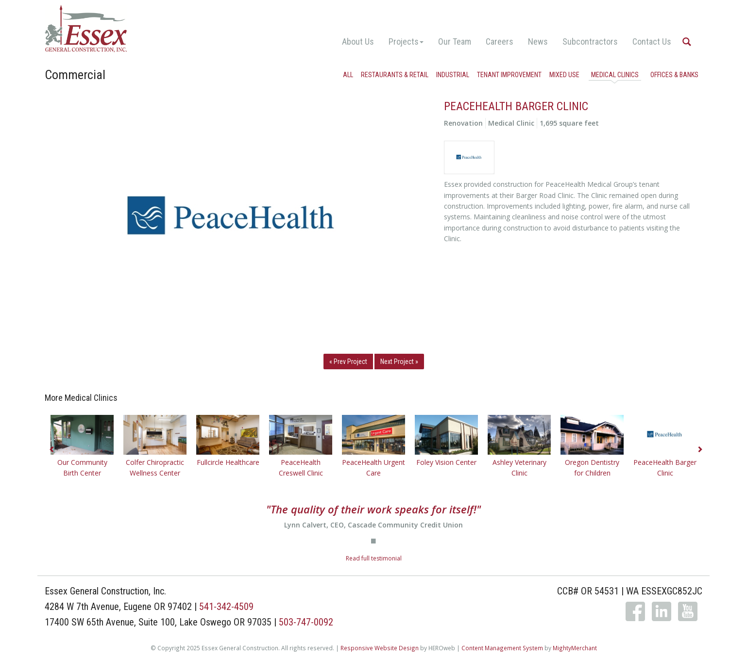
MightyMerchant (575, 648)
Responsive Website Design (379, 648)
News (538, 41)
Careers (499, 41)
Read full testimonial (374, 558)
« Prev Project (348, 361)
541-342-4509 (226, 606)
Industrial (452, 75)
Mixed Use (564, 75)
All (348, 75)
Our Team (454, 41)
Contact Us (651, 41)
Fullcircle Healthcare (228, 462)
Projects (406, 41)
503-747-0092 (306, 622)
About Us (358, 41)
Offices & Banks (674, 75)
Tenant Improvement (509, 75)
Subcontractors (590, 41)
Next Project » (399, 361)
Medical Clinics (615, 75)
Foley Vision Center (446, 462)
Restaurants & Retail (394, 75)
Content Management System (502, 648)
